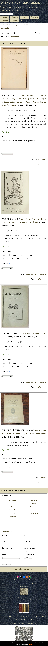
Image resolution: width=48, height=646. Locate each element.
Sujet (25, 535)
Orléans (43, 274)
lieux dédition (14, 36)
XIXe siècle (42, 165)
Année (26, 548)
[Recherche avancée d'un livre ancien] (6, 564)
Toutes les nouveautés (23, 569)
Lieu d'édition (7, 548)
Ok (30, 644)
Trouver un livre (7, 532)
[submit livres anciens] (14, 14)
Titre (4, 542)
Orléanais (42, 160)
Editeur (5, 555)
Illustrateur (27, 542)
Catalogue (15, 17)
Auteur (4, 535)
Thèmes (34, 160)
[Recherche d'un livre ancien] (6, 14)
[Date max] (30, 551)
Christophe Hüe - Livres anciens (20, 2)
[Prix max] (30, 558)
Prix (25, 555)
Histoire (36, 274)
